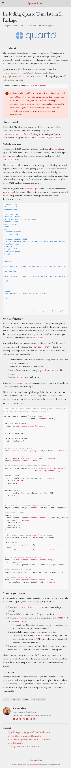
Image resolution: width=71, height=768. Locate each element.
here (48, 395)
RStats (6, 699)
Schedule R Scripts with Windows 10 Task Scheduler (30, 739)
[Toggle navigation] (3, 3)
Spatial (25, 699)
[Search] (67, 3)
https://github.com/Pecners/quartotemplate (22, 76)
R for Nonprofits (48, 25)
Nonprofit (15, 699)
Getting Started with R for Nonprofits (24, 735)
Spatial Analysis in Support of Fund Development (29, 732)
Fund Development (38, 699)
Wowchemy (22, 764)
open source (35, 764)
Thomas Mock (33, 395)
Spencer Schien (35, 3)
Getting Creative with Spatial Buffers (23, 746)
